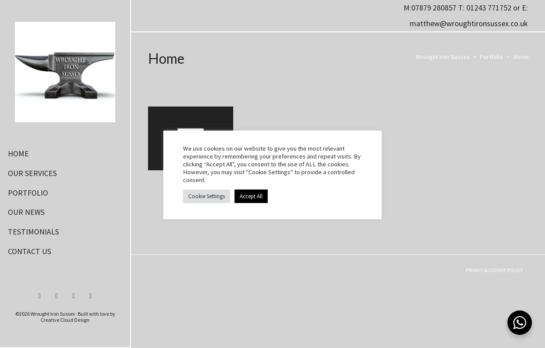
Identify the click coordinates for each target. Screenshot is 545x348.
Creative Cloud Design (65, 320)
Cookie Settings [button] (206, 196)
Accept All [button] (251, 196)
